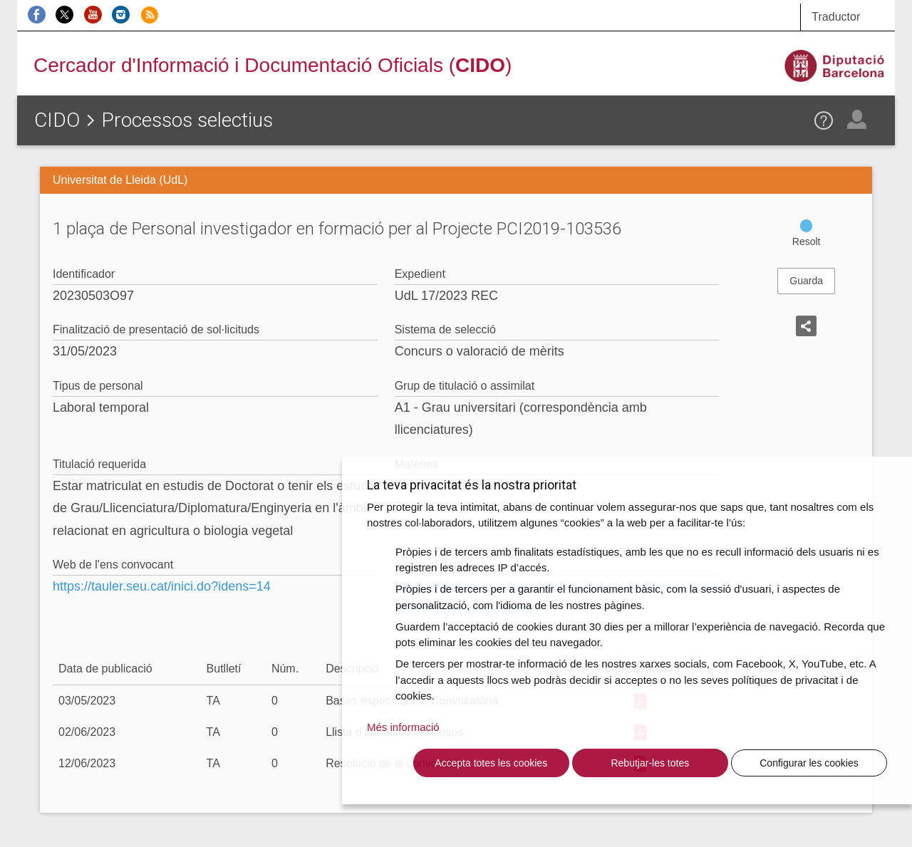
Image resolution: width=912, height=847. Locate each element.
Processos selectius (187, 120)
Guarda (806, 280)
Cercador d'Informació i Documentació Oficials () (272, 65)
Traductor (836, 17)
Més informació (403, 727)
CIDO (57, 120)
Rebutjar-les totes (650, 763)
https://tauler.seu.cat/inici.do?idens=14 (162, 586)
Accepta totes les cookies (491, 763)
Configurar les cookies (809, 763)
